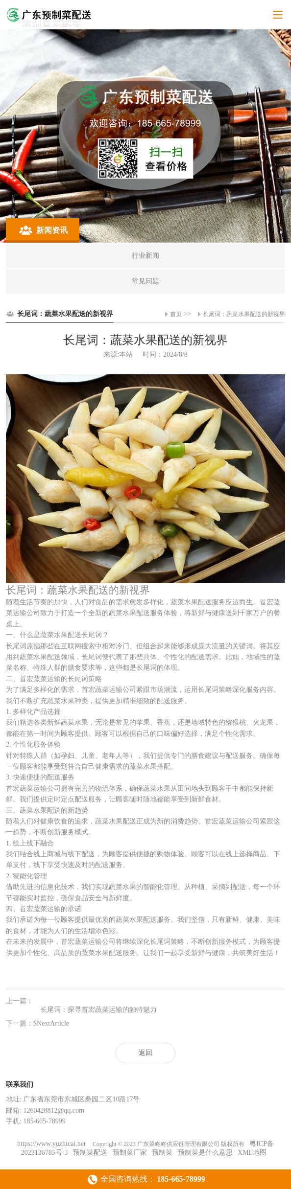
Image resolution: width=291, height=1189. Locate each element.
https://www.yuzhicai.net (52, 1143)
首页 (176, 314)
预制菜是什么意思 (205, 1152)
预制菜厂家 (130, 1152)
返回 (145, 1052)
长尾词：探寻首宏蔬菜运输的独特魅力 (98, 1009)
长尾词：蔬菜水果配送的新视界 (244, 314)
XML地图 (252, 1152)
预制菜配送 (90, 1152)
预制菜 (162, 1152)
